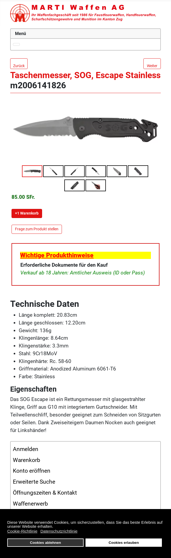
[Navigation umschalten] (16, 44)
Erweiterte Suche (34, 482)
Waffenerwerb (30, 503)
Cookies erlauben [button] (124, 543)
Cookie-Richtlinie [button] (22, 531)
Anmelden (25, 449)
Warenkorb (26, 460)
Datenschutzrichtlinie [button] (58, 531)
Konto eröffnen (31, 471)
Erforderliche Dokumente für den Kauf (64, 265)
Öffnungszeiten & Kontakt (45, 493)
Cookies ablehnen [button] (45, 543)
